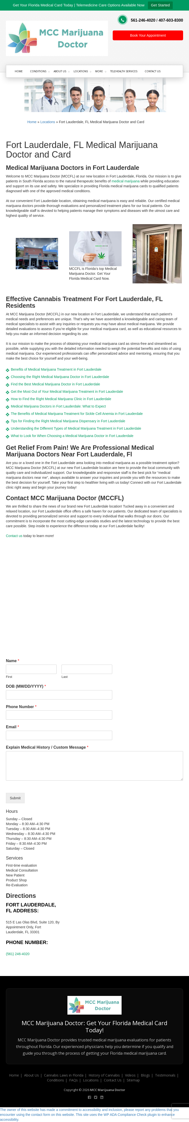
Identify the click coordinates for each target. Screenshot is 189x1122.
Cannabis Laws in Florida (63, 1075)
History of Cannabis (104, 1075)
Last (65, 677)
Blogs (145, 1075)
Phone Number (21, 707)
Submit (15, 798)
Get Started (160, 5)
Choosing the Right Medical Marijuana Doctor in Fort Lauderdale (60, 377)
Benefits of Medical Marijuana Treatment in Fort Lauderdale (56, 369)
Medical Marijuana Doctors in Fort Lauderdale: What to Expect (58, 406)
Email (12, 727)
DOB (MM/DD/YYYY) (26, 686)
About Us (60, 71)
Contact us (14, 536)
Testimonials (165, 1075)
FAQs (73, 1080)
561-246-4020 (143, 20)
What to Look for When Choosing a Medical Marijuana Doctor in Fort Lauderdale (72, 436)
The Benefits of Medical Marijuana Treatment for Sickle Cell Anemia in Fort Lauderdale (77, 414)
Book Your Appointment (148, 35)
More (99, 71)
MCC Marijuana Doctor (107, 1090)
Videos (130, 1075)
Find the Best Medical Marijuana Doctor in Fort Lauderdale (55, 384)
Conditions (38, 71)
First (9, 677)
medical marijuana (126, 181)
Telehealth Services (123, 71)
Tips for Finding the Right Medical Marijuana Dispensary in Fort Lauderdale (68, 421)
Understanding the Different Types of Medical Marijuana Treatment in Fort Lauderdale (76, 428)
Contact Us (152, 71)
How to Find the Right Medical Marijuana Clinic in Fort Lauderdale (61, 399)
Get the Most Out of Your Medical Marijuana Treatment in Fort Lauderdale (67, 391)
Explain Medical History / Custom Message (47, 747)
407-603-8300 (170, 20)
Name (12, 661)
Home (19, 71)
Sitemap (133, 1080)
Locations (81, 71)
